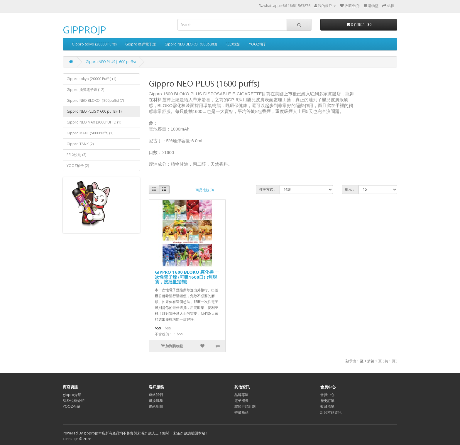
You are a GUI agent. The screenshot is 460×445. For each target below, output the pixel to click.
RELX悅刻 (233, 44)
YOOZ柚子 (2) (78, 165)
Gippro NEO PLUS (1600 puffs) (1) (94, 111)
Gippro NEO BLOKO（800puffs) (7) (95, 100)
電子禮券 (241, 400)
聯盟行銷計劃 (245, 406)
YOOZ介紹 (71, 406)
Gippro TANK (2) (80, 143)
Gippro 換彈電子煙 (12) (85, 89)
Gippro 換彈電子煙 (140, 44)
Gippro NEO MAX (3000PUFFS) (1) (94, 122)
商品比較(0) (204, 189)
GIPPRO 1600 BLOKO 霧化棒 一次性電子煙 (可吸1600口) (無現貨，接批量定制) (187, 277)
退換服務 (156, 400)
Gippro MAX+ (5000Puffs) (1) (90, 133)
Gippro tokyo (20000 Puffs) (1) (91, 78)
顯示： (350, 189)
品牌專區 (241, 394)
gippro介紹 (72, 394)
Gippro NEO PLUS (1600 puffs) (111, 61)
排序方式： (268, 189)
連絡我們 (156, 394)
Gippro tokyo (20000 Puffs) (94, 44)
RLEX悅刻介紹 (73, 400)
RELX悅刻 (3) (76, 154)
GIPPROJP (84, 29)
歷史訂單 (327, 400)
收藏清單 (327, 406)
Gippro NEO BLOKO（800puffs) (191, 44)
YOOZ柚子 (257, 44)
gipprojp (91, 433)
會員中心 (327, 394)
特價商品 (241, 412)
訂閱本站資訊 (330, 412)
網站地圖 (156, 406)
